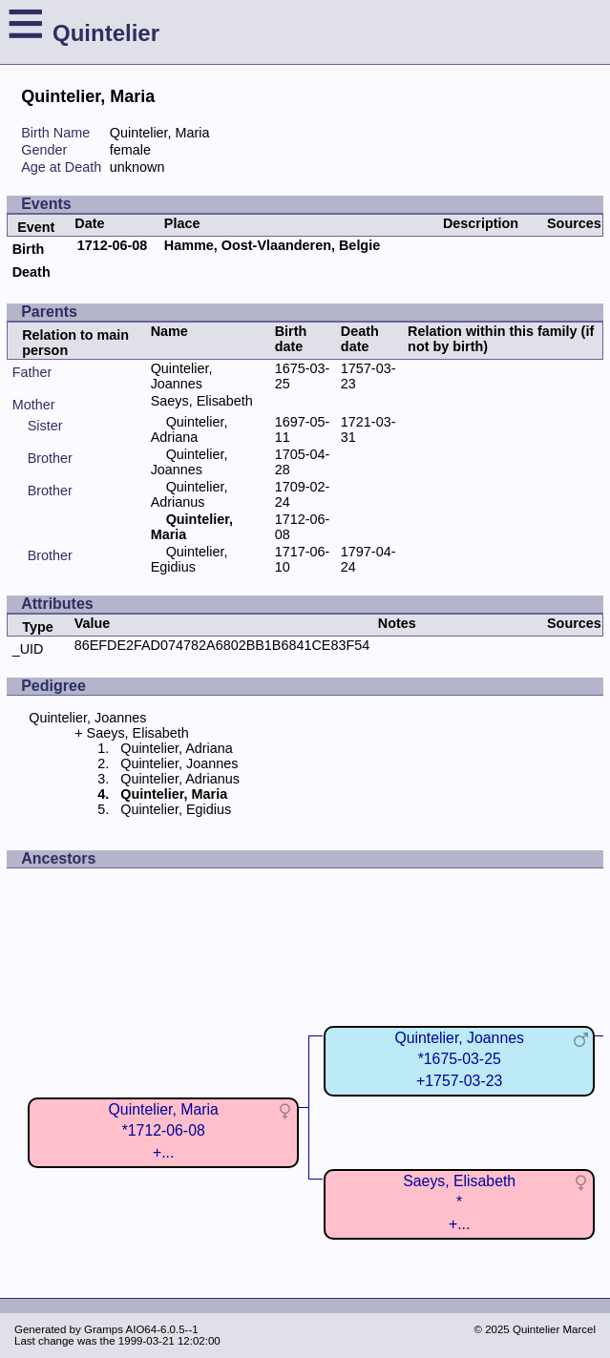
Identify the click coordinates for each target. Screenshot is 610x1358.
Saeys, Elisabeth (202, 400)
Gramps (103, 1329)
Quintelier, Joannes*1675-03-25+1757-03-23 (459, 1059)
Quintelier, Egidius (189, 559)
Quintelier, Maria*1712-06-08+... (164, 1130)
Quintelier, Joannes (182, 376)
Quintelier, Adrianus (189, 494)
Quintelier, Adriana (189, 429)
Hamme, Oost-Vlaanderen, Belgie (272, 245)
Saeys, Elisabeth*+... (459, 1202)
